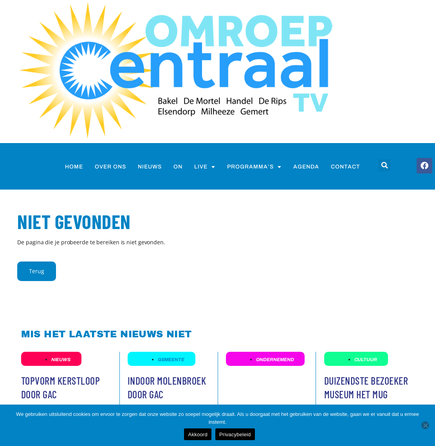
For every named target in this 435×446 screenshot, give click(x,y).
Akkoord (197, 434)
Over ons (110, 167)
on (177, 167)
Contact (345, 167)
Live (204, 166)
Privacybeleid (235, 434)
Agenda (306, 167)
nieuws (150, 167)
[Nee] (425, 425)
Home (74, 167)
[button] (384, 165)
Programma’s (254, 166)
